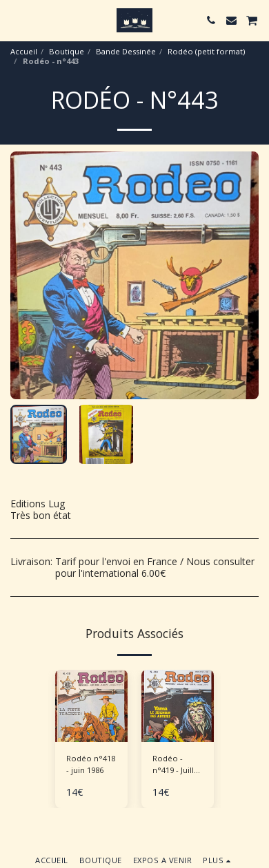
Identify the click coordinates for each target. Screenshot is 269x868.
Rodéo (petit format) (206, 51)
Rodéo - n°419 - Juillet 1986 (176, 764)
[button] (15, 20)
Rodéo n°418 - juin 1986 (90, 764)
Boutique (66, 51)
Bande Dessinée (126, 51)
